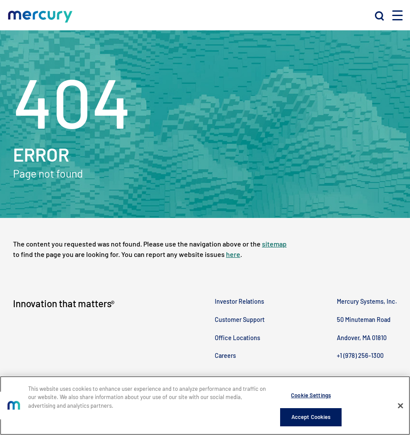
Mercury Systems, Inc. (367, 301)
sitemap (274, 244)
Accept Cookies (311, 417)
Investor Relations (239, 301)
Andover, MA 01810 (362, 337)
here (233, 254)
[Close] (400, 406)
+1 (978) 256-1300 (360, 355)
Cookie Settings (311, 395)
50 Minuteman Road (364, 319)
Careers (225, 355)
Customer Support (240, 319)
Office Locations (237, 337)
